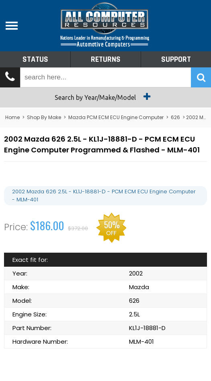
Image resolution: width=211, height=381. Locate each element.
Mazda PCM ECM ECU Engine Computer (116, 117)
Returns (106, 59)
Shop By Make (44, 117)
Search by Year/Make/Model (105, 96)
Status (35, 59)
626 (175, 117)
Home (12, 117)
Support (176, 59)
